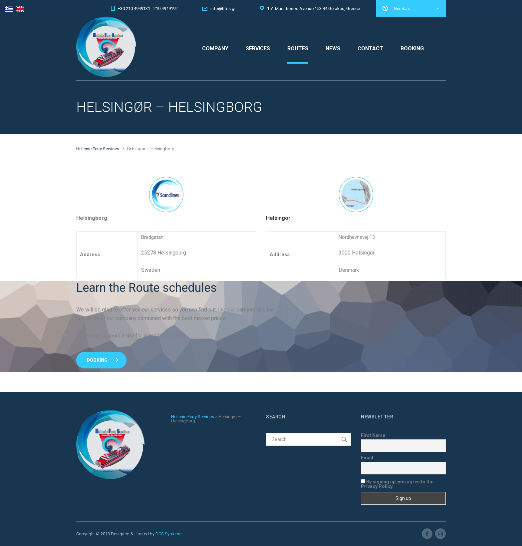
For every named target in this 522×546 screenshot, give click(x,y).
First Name (373, 435)
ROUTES (297, 48)
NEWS (333, 48)
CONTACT (370, 48)
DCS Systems (168, 533)
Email (367, 457)
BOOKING (412, 48)
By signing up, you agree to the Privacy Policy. (397, 484)
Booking (103, 360)
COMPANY (215, 48)
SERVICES (258, 48)
